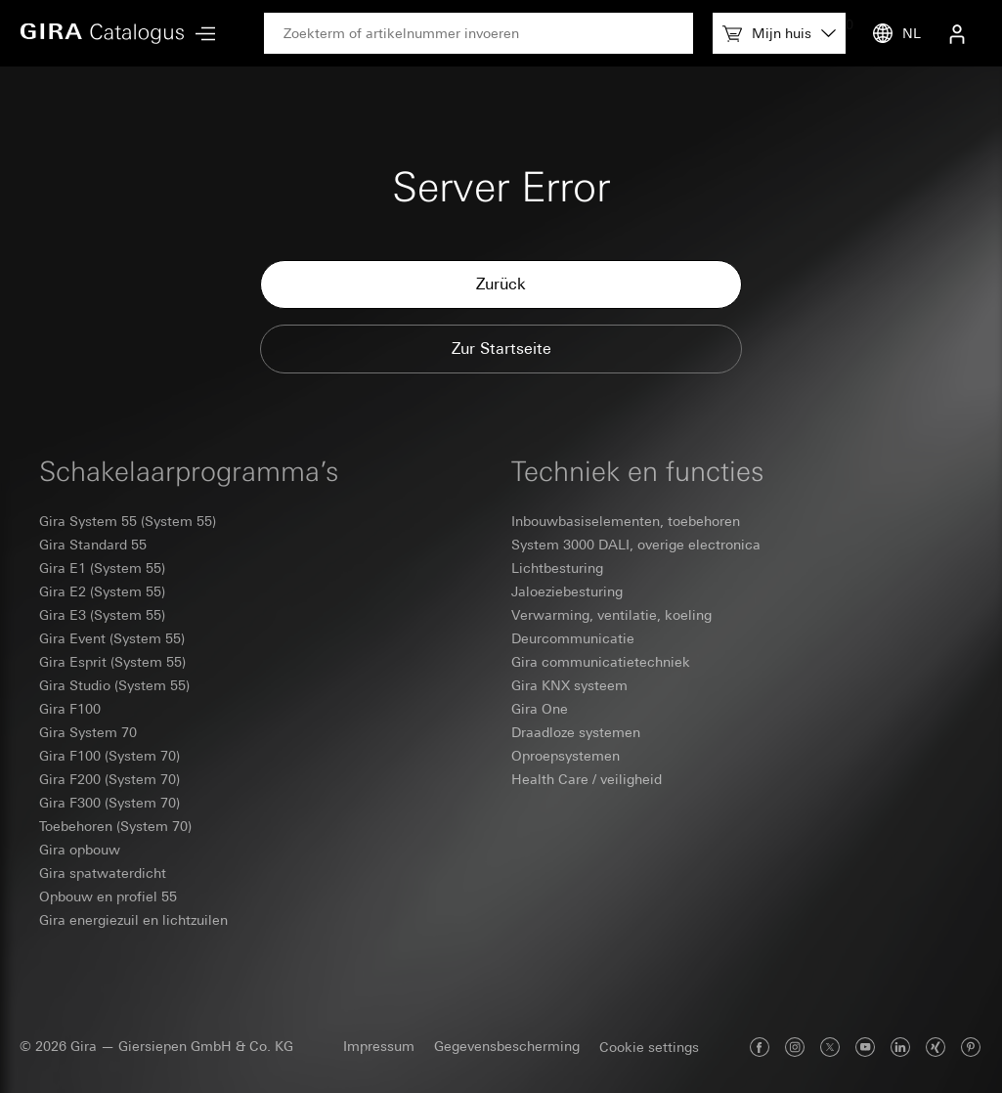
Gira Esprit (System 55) (112, 662)
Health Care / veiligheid (586, 779)
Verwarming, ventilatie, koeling (611, 615)
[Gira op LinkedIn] (900, 1046)
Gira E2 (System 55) (102, 591)
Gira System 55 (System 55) (127, 521)
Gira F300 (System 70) (109, 802)
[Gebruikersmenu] (957, 33)
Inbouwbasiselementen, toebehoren (625, 521)
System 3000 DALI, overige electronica (636, 544)
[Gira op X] (830, 1046)
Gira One (539, 709)
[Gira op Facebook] (759, 1046)
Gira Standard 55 (93, 544)
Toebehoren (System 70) (115, 826)
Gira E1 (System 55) (102, 568)
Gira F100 (70, 709)
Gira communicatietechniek (600, 662)
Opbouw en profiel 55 (108, 896)
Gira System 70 (88, 732)
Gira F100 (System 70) (109, 756)
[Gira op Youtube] (865, 1046)
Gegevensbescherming (507, 1046)
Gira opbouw (79, 849)
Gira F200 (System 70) (109, 779)
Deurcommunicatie (572, 638)
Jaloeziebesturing (567, 591)
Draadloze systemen (575, 732)
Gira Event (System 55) (112, 638)
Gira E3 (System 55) (102, 615)
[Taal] (892, 33)
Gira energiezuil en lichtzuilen (133, 920)
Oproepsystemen (565, 756)
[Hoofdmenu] (200, 34)
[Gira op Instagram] (794, 1046)
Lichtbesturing (557, 568)
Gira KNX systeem (569, 685)
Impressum (378, 1046)
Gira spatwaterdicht (102, 873)
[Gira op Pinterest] (970, 1046)
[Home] (103, 33)
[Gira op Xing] (935, 1046)
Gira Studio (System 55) (114, 685)
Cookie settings (649, 1047)
